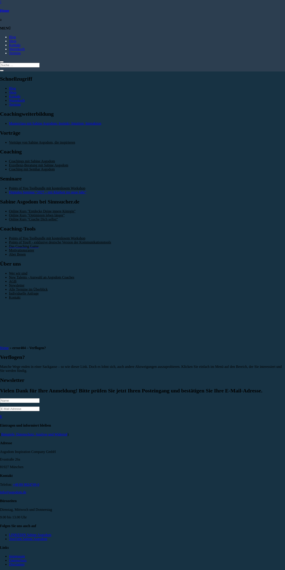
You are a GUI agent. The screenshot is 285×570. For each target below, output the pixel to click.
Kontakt (15, 45)
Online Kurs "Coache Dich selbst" (33, 219)
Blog (12, 37)
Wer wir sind (18, 273)
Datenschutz (18, 560)
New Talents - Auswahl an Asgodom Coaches (41, 277)
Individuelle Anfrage (24, 293)
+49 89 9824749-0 (26, 484)
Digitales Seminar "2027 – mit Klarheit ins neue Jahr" (47, 192)
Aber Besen (17, 254)
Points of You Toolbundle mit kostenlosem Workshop (47, 188)
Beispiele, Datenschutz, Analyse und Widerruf (34, 434)
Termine (15, 53)
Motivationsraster (21, 250)
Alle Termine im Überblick (28, 289)
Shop (12, 41)
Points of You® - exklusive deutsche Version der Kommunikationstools (60, 242)
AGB (13, 281)
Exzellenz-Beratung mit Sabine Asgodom (38, 165)
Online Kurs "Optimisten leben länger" (37, 215)
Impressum (17, 556)
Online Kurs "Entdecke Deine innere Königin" (42, 211)
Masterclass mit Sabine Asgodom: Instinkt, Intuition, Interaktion (55, 123)
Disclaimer (17, 564)
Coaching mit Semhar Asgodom (32, 169)
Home (4, 11)
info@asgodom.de (13, 492)
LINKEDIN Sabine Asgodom (30, 535)
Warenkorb (17, 49)
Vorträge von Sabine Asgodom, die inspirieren (42, 142)
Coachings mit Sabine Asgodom (32, 161)
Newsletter (16, 285)
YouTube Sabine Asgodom (28, 539)
